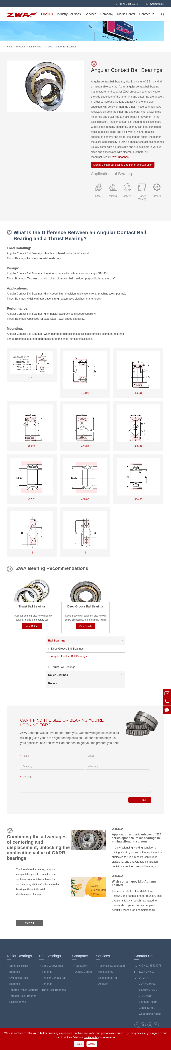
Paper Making (142, 197)
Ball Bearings (35, 46)
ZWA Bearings (120, 157)
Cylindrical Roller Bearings (19, 980)
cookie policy (91, 1037)
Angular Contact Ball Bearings (60, 46)
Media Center (126, 14)
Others (157, 196)
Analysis (103, 983)
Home (10, 46)
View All (29, 923)
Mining (113, 196)
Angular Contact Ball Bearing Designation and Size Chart (122, 164)
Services (90, 14)
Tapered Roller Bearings (23, 989)
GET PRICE (139, 800)
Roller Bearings (86, 675)
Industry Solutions (69, 14)
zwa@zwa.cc (154, 4)
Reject (79, 1044)
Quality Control (83, 971)
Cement (127, 196)
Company (106, 14)
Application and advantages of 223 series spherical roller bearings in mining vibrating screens (136, 838)
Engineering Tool (108, 977)
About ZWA (81, 965)
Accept (91, 1044)
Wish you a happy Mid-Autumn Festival (134, 883)
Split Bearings (17, 1002)
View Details (32, 626)
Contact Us (146, 14)
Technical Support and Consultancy (111, 968)
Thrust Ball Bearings (32, 606)
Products (47, 14)
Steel (98, 196)
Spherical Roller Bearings (18, 968)
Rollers (52, 683)
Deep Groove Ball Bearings (85, 606)
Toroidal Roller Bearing (22, 996)
